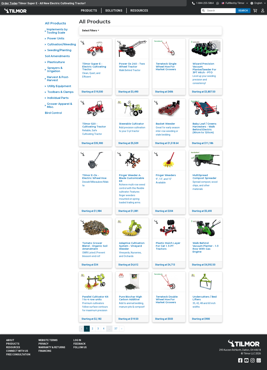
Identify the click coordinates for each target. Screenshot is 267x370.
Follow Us (80, 347)
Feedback (79, 343)
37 (115, 328)
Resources (139, 10)
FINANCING (44, 351)
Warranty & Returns (51, 347)
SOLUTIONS (113, 10)
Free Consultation (18, 354)
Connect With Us (17, 351)
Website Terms (48, 340)
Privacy (43, 343)
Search (243, 10)
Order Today (9, 3)
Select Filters (89, 30)
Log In (77, 340)
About (10, 340)
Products (89, 10)
